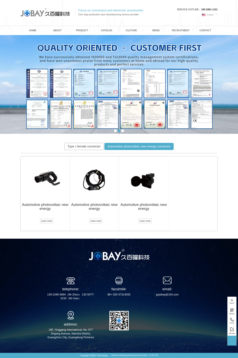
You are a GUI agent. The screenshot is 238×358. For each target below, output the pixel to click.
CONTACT (205, 30)
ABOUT (57, 30)
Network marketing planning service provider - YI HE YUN (134, 355)
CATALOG (106, 30)
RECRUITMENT (180, 30)
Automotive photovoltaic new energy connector (139, 146)
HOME (32, 30)
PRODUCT (82, 30)
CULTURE (131, 30)
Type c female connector (84, 146)
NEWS (156, 30)
